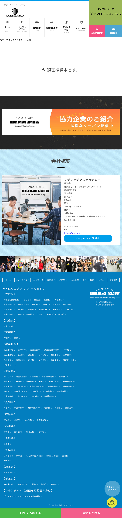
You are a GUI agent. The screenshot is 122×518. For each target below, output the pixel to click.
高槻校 (45, 304)
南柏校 (53, 484)
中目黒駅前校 (48, 376)
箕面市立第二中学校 (55, 314)
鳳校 (20, 314)
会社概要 (113, 279)
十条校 (19, 381)
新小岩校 (21, 386)
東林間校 (7, 360)
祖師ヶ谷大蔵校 (36, 386)
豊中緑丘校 (43, 309)
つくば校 (7, 455)
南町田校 (7, 381)
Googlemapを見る (88, 238)
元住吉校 (21, 350)
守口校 (26, 299)
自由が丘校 (36, 391)
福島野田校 (8, 309)
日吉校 (66, 350)
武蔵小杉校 (8, 350)
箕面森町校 (8, 304)
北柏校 (43, 484)
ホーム (8, 279)
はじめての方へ (22, 279)
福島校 (31, 309)
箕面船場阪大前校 (11, 299)
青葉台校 (20, 360)
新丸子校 (42, 360)
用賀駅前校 (53, 386)
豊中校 (21, 309)
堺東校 (29, 314)
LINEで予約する (30, 513)
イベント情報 (88, 279)
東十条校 (30, 381)
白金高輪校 (20, 376)
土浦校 (65, 455)
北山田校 (54, 360)
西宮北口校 (8, 326)
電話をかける (91, 513)
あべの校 (67, 304)
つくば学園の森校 (33, 455)
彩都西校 (58, 299)
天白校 (47, 408)
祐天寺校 (62, 376)
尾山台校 (36, 396)
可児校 (17, 420)
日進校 (6, 408)
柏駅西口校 (22, 484)
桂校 (16, 338)
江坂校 (39, 314)
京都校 (6, 338)
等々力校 (7, 376)
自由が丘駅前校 (20, 391)
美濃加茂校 (41, 420)
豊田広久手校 (34, 408)
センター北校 (69, 360)
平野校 (55, 304)
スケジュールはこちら (112, 489)
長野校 (6, 443)
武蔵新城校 (35, 350)
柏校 (34, 484)
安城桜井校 (19, 408)
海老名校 (42, 355)
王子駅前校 (53, 381)
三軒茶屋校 (67, 386)
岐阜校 (6, 420)
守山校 (57, 408)
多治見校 (28, 420)
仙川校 (6, 391)
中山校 (6, 364)
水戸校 (19, 455)
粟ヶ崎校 (18, 432)
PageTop (112, 504)
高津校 (21, 355)
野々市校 (30, 432)
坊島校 (47, 299)
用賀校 (49, 391)
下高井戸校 (61, 391)
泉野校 (41, 432)
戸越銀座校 (49, 396)
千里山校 (56, 309)
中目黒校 (34, 376)
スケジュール (37, 279)
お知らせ (75, 279)
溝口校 (31, 355)
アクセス (63, 279)
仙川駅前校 (22, 396)
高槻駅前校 (8, 314)
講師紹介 (50, 279)
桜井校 (35, 304)
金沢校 (6, 432)
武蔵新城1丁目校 (51, 350)
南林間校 (67, 355)
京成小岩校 (8, 386)
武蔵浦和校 (8, 472)
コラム (101, 279)
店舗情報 (113, 31)
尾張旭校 (69, 408)
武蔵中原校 (8, 355)
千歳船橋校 (8, 396)
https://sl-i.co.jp (72, 232)
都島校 (37, 299)
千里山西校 (22, 304)
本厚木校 (54, 355)
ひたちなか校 (52, 455)
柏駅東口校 (8, 484)
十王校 (6, 460)
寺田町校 (69, 309)
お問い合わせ (97, 30)
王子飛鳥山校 (69, 381)
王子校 (41, 381)
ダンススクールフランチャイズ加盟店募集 (22, 496)
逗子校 (31, 360)
